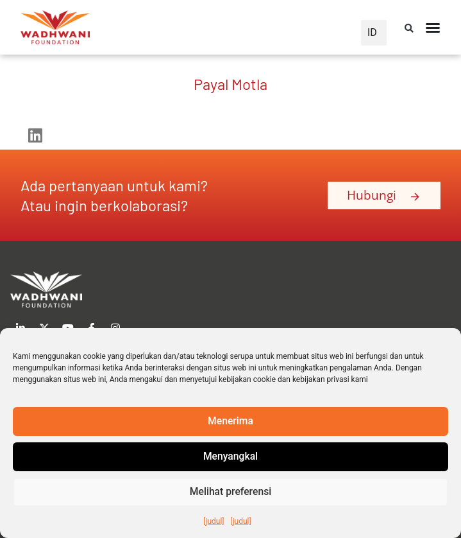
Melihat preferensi (231, 492)
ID (372, 32)
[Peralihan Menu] (432, 27)
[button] (409, 28)
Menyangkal (230, 457)
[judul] (213, 521)
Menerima (231, 422)
